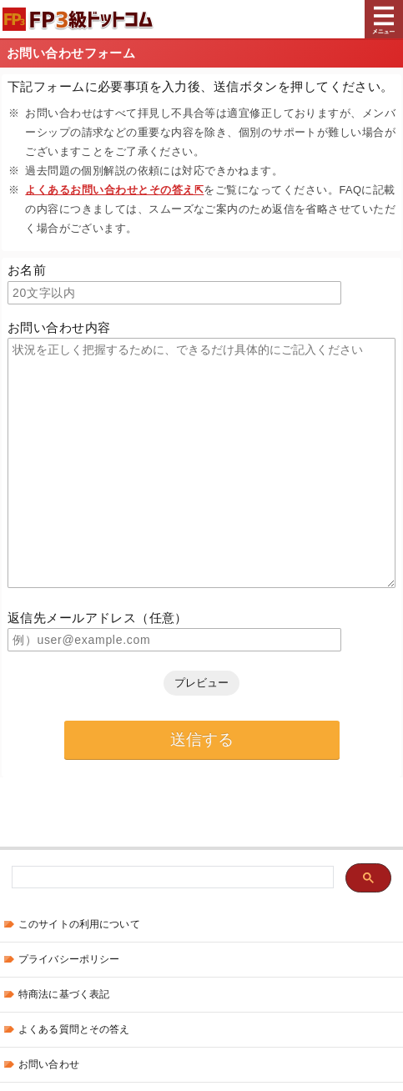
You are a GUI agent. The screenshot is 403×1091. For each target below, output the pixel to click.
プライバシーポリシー (68, 959)
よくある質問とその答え (74, 1029)
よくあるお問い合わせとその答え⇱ (114, 190)
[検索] (171, 878)
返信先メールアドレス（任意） (98, 618)
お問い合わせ (48, 1064)
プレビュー (201, 682)
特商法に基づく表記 (63, 994)
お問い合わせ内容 (59, 327)
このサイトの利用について (79, 924)
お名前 (27, 270)
